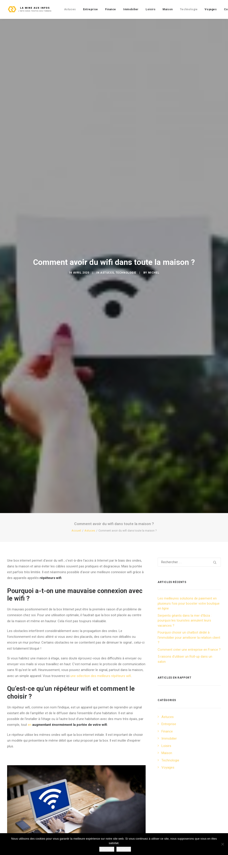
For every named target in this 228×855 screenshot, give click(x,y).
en (67, 607)
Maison (168, 9)
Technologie (189, 9)
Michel (153, 213)
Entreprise (90, 9)
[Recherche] (189, 444)
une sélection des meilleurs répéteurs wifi (100, 558)
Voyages (211, 9)
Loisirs (150, 9)
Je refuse (124, 849)
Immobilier (130, 9)
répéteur (121, 790)
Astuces (70, 9)
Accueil (76, 412)
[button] (215, 445)
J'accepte (107, 849)
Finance (110, 9)
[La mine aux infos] (30, 9)
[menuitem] (70, 9)
